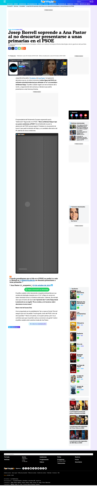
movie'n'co (38, 480)
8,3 (78, 360)
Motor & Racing (31, 484)
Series (16, 4)
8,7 (78, 297)
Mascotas (48, 482)
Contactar (54, 472)
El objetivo (23, 63)
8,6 (78, 371)
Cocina (34, 482)
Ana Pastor (41, 78)
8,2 (78, 392)
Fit (37, 482)
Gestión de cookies (41, 472)
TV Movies (24, 461)
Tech (21, 484)
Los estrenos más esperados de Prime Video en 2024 (78, 427)
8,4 (78, 348)
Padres (27, 482)
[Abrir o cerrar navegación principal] (5, 1)
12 (61, 70)
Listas (23, 460)
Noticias (10, 4)
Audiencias (22, 4)
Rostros (77, 457)
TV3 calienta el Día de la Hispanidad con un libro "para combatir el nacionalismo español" (82, 127)
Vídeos (40, 4)
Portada (6, 457)
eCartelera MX (31, 480)
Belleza (19, 482)
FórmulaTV (10, 6)
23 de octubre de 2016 (42, 285)
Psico (43, 482)
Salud (31, 482)
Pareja (23, 482)
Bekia (12, 482)
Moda (15, 482)
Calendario (24, 458)
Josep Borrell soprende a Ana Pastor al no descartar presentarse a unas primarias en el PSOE (50, 6)
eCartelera (25, 480)
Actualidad (22, 6)
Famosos (70, 4)
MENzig (12, 484)
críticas (64, 65)
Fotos (46, 4)
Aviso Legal (14, 472)
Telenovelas (62, 4)
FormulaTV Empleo (17, 480)
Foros (76, 4)
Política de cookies (32, 472)
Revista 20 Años (85, 4)
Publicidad (49, 472)
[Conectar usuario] (92, 1)
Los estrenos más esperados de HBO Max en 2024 (78, 442)
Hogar (40, 482)
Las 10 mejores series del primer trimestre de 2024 (77, 412)
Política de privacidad (22, 472)
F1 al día (25, 484)
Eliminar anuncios (48, 10)
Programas (53, 4)
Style (16, 484)
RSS (58, 472)
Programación (32, 4)
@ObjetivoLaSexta (27, 280)
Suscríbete (78, 462)
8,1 (78, 338)
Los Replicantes (14, 479)
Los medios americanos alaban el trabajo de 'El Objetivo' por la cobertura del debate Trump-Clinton (82, 132)
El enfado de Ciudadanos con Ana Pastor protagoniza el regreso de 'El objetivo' (82, 138)
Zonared (37, 484)
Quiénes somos (7, 472)
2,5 (78, 327)
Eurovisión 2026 (61, 461)
